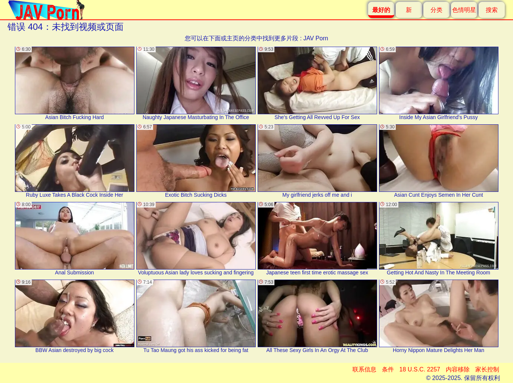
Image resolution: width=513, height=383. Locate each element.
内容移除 (458, 369)
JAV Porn (315, 38)
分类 (436, 10)
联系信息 (364, 369)
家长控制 (487, 369)
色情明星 (464, 10)
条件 (388, 369)
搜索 (492, 10)
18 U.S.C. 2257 (419, 369)
